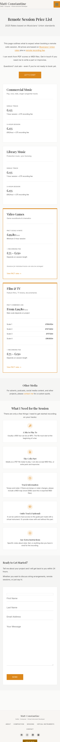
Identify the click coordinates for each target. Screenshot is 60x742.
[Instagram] (27, 735)
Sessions (30, 724)
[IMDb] (38, 735)
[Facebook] (21, 735)
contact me (28, 394)
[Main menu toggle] (57, 4)
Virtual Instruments (45, 724)
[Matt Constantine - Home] (13, 4)
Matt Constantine (30, 715)
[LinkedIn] (33, 735)
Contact (30, 729)
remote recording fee (35, 50)
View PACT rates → (14, 273)
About (8, 724)
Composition (19, 724)
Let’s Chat (30, 75)
